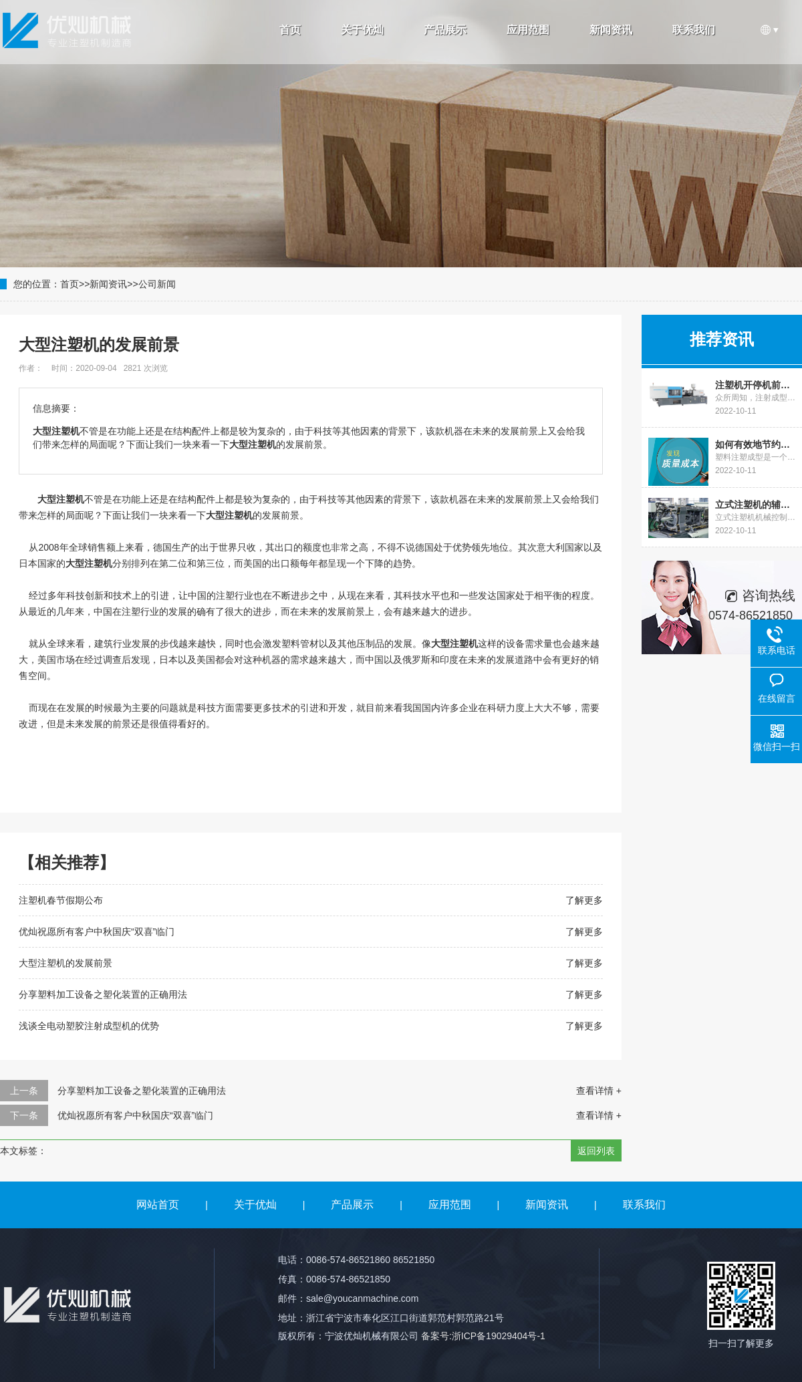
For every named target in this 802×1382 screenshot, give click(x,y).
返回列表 (596, 1150)
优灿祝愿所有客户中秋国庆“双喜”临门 (96, 931)
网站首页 (157, 1204)
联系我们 (693, 29)
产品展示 (445, 29)
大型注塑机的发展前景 (65, 963)
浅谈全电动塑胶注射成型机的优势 (89, 1025)
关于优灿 (362, 29)
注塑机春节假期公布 (61, 900)
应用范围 (528, 29)
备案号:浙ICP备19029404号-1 (483, 1336)
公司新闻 (157, 284)
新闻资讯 (610, 29)
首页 (290, 29)
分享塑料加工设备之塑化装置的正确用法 (103, 994)
